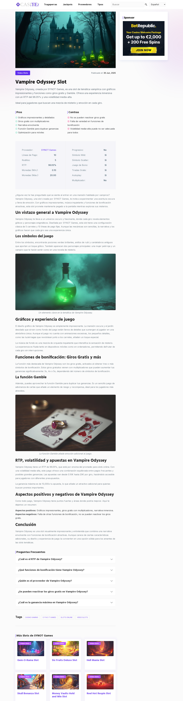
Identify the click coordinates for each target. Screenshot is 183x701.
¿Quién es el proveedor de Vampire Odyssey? (45, 588)
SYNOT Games (48, 157)
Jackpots (67, 4)
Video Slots (22, 73)
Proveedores (85, 4)
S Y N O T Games (49, 625)
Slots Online (66, 625)
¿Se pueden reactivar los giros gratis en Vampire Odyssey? (53, 599)
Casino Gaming (31, 625)
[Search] (146, 4)
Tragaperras (50, 4)
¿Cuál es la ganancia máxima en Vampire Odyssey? (48, 610)
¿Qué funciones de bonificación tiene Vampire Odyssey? (51, 578)
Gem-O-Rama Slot (28, 668)
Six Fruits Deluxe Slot (64, 668)
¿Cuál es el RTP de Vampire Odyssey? (40, 567)
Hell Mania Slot (96, 668)
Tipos (100, 4)
